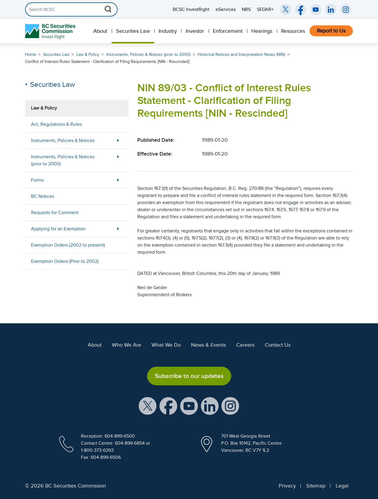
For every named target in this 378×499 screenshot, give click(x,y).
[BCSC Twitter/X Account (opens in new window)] (285, 9)
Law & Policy (87, 54)
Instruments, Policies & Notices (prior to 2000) (148, 54)
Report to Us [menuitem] (331, 31)
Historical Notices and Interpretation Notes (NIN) (241, 54)
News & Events (208, 345)
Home (30, 54)
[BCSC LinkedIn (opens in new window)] (330, 9)
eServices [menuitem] (226, 9)
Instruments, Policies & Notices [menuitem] (62, 140)
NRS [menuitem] (246, 9)
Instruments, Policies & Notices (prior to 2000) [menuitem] (62, 160)
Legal (342, 486)
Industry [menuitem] (168, 31)
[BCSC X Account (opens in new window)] (148, 405)
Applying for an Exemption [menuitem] (58, 228)
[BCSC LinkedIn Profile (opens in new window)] (210, 405)
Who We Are (126, 345)
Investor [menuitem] (195, 31)
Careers (245, 345)
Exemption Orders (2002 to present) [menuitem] (68, 245)
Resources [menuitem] (293, 31)
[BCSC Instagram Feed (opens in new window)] (345, 9)
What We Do (166, 345)
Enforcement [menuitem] (227, 31)
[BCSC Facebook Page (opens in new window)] (300, 9)
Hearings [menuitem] (261, 31)
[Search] (71, 9)
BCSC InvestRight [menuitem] (191, 9)
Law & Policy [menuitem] (44, 108)
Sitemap (315, 486)
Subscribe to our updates (189, 375)
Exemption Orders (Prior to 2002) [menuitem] (65, 261)
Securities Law (56, 54)
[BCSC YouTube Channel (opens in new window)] (315, 9)
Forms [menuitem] (37, 180)
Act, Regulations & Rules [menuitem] (56, 124)
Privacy (287, 486)
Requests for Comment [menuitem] (55, 212)
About (95, 345)
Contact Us (278, 345)
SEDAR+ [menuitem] (265, 9)
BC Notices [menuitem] (42, 196)
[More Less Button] (118, 140)
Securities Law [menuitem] (133, 31)
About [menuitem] (100, 31)
